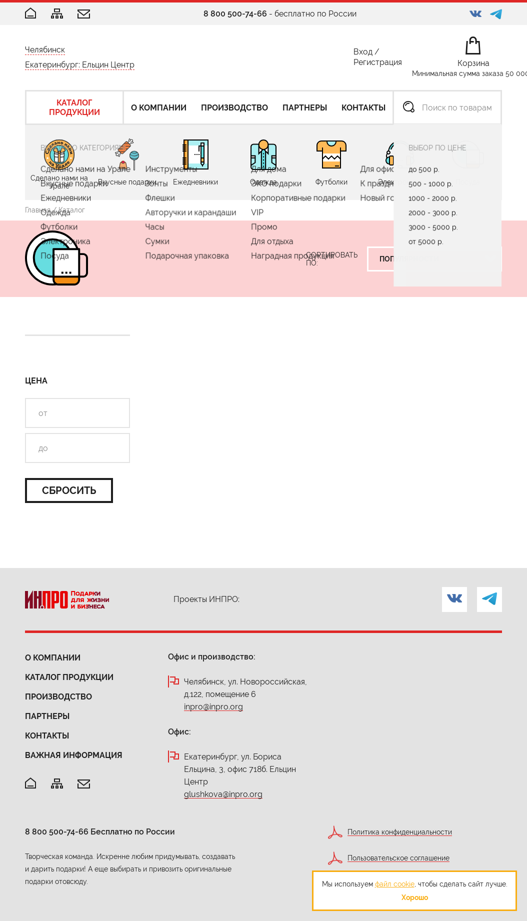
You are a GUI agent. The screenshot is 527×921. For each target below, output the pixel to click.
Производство (58, 697)
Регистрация (378, 64)
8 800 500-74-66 (235, 13)
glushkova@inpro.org (223, 794)
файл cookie (394, 884)
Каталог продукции (69, 677)
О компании (52, 657)
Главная (37, 210)
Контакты (47, 735)
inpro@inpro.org (213, 707)
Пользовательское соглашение (399, 858)
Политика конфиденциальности (400, 832)
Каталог (71, 210)
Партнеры (47, 716)
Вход (363, 53)
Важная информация (73, 755)
